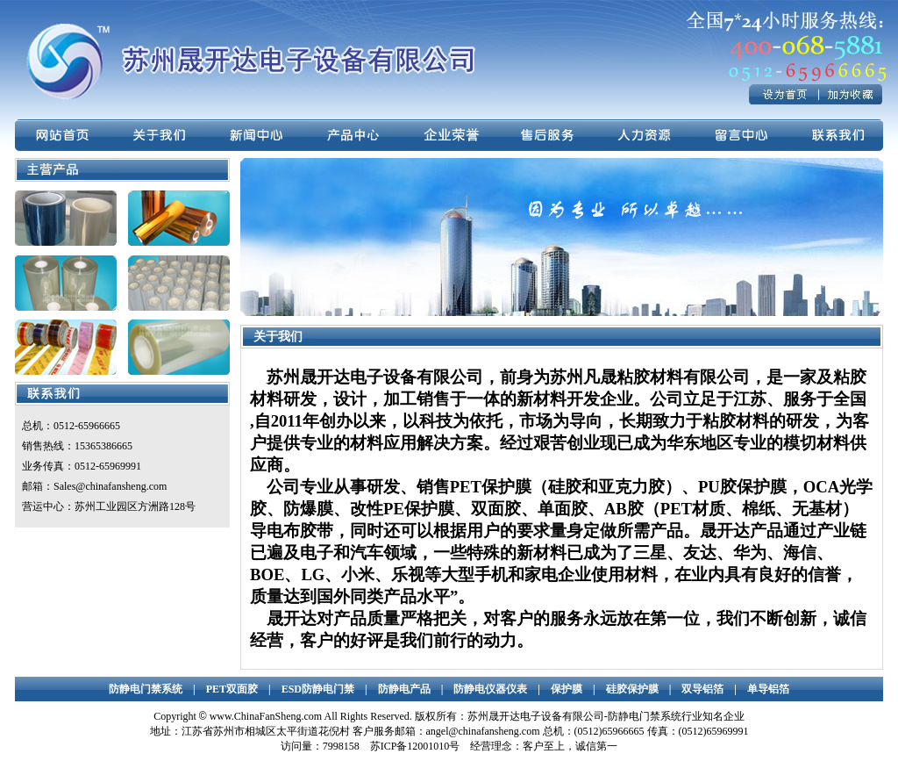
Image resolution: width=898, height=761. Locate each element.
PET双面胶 (232, 689)
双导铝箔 (702, 689)
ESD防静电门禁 (318, 689)
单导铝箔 (768, 689)
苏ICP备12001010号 (415, 746)
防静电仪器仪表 (490, 689)
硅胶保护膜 (632, 689)
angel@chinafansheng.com (483, 731)
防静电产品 (404, 689)
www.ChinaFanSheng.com (266, 716)
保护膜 (566, 689)
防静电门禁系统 (145, 689)
